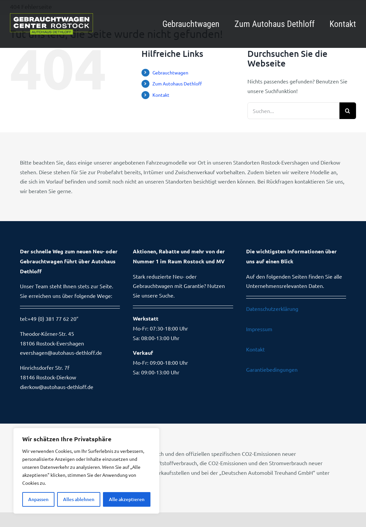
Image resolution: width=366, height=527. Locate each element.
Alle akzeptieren (126, 499)
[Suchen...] (293, 110)
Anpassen (38, 499)
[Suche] (347, 110)
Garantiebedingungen (272, 369)
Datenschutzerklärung (272, 308)
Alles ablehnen (78, 499)
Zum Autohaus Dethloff (177, 83)
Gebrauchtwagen (170, 72)
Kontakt (160, 95)
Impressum (259, 329)
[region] (86, 471)
